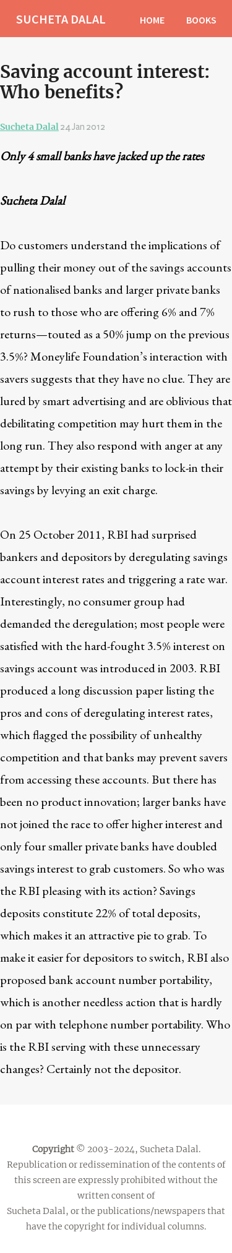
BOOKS (201, 20)
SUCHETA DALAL (61, 19)
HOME (152, 20)
